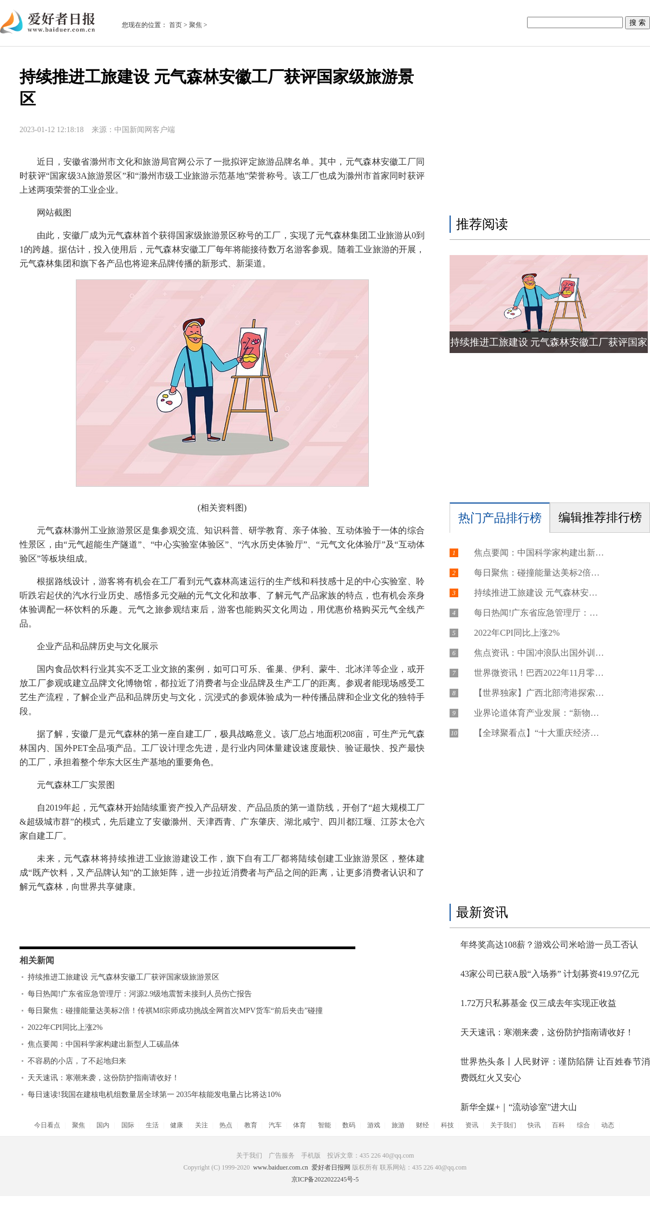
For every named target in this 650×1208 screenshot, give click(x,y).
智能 (324, 1125)
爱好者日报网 (330, 1167)
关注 (201, 1125)
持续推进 (91, 927)
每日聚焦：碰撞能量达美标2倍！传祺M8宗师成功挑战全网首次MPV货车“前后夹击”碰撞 (175, 1011)
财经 (422, 1125)
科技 (447, 1125)
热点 (225, 1125)
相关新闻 (37, 960)
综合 (583, 1125)
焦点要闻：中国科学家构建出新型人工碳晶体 (103, 1044)
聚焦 (195, 25)
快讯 (534, 1125)
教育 (250, 1125)
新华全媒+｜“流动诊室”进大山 (518, 1107)
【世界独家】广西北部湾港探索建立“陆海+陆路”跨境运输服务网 (539, 692)
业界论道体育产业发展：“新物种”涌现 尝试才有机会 (539, 712)
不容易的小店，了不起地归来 (77, 1061)
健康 (176, 1125)
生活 (152, 1125)
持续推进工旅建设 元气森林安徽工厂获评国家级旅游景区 (123, 977)
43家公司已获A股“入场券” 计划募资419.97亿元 (549, 973)
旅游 (398, 1125)
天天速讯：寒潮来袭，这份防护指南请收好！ (103, 1078)
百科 (558, 1125)
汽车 (275, 1125)
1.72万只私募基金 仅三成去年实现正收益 (538, 1003)
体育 (299, 1125)
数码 (348, 1125)
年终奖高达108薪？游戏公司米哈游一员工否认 (549, 944)
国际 (127, 1125)
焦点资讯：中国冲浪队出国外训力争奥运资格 (539, 652)
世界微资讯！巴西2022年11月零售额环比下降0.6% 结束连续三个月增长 (539, 672)
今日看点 (47, 1125)
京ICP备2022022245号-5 (325, 1179)
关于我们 (503, 1125)
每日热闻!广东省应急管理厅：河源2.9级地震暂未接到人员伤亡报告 (140, 994)
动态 (607, 1125)
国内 (102, 1125)
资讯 (471, 1125)
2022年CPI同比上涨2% (65, 1027)
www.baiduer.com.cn (280, 1167)
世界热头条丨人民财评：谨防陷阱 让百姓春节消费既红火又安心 (555, 1069)
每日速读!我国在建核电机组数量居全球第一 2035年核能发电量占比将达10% (154, 1095)
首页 (175, 25)
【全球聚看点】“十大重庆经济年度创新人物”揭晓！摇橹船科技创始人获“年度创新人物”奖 (539, 732)
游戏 (373, 1125)
